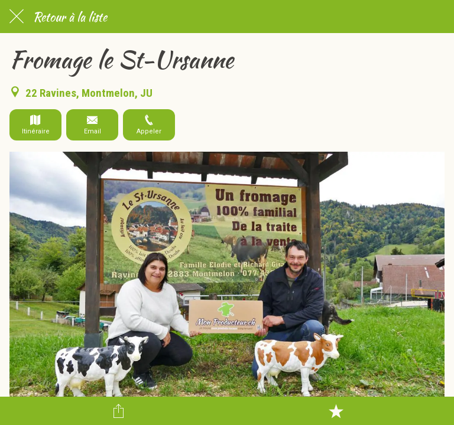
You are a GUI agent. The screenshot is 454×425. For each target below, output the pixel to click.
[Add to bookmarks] (336, 411)
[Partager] (118, 411)
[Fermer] (16, 16)
